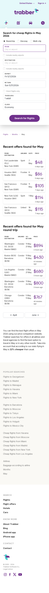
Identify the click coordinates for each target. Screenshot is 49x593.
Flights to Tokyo (10, 413)
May (5, 473)
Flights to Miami (10, 393)
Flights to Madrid (11, 381)
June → (35, 315)
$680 (38, 271)
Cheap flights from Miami (14, 441)
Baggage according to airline (16, 465)
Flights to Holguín (11, 421)
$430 (39, 257)
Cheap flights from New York (16, 449)
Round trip (10, 41)
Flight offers (9, 504)
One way (24, 41)
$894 (38, 245)
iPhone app (9, 536)
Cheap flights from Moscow (16, 437)
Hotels (6, 508)
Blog (5, 528)
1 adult (8, 98)
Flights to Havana (11, 389)
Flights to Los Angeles (13, 417)
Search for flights (24, 118)
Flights (6, 500)
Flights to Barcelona (12, 405)
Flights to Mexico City (13, 425)
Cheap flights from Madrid (15, 445)
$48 (38, 162)
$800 (38, 283)
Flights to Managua (12, 385)
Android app (9, 532)
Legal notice (8, 569)
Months (6, 469)
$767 (38, 297)
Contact (7, 548)
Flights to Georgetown (13, 376)
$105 (39, 185)
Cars (5, 512)
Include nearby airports (15, 55)
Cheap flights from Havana (15, 433)
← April (13, 315)
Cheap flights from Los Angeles (18, 454)
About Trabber (11, 524)
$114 (39, 197)
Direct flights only (13, 91)
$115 (39, 209)
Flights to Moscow (12, 409)
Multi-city (37, 41)
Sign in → (42, 3)
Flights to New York (12, 397)
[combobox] (24, 48)
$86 (38, 174)
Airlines (6, 461)
